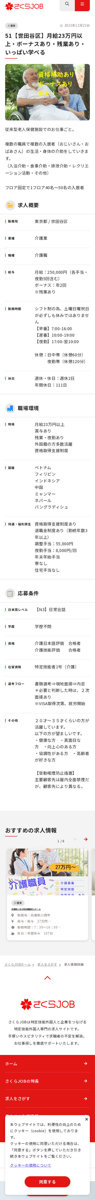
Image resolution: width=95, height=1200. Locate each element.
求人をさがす (17, 1108)
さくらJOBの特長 (22, 1090)
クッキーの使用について (30, 1165)
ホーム (11, 1073)
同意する (47, 1182)
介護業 (11, 25)
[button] (86, 839)
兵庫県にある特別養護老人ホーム (42, 911)
